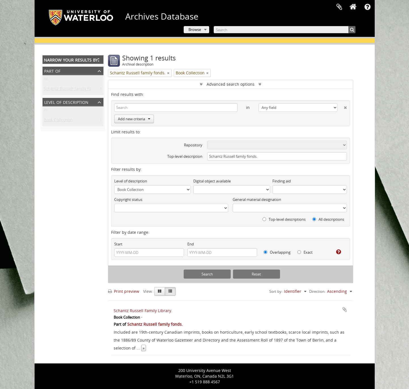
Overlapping (277, 252)
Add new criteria (134, 118)
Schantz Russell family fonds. (71, 89)
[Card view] (159, 291)
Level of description (66, 102)
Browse (194, 29)
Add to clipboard (344, 309)
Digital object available (212, 181)
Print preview (123, 291)
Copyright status (128, 199)
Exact (305, 252)
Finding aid (281, 181)
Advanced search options (230, 84)
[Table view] (170, 291)
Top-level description (184, 156)
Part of (52, 70)
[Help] (336, 252)
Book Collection (58, 121)
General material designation (257, 199)
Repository (193, 145)
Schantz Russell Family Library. (143, 310)
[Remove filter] (168, 73)
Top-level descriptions (284, 219)
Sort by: (275, 291)
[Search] (284, 29)
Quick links (368, 7)
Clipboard (339, 7)
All (46, 80)
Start (118, 244)
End (190, 244)
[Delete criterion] (342, 106)
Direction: (317, 291)
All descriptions (328, 219)
